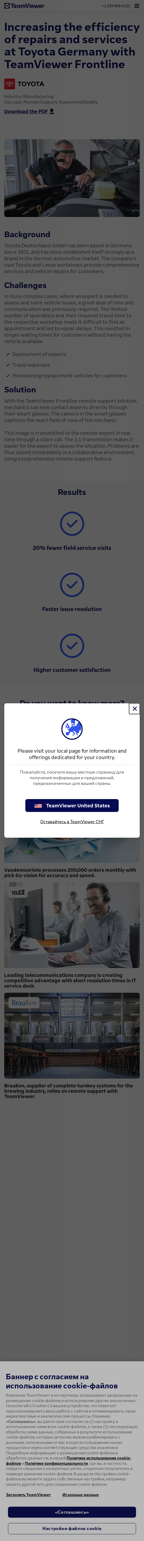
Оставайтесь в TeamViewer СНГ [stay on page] (72, 822)
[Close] (134, 708)
